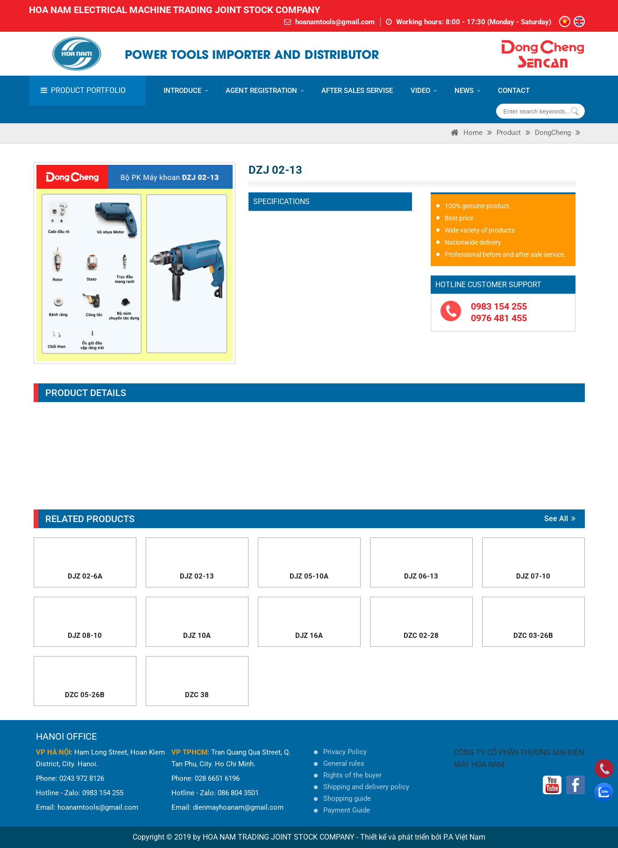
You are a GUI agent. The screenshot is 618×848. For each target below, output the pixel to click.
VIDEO (424, 90)
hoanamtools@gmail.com (335, 22)
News (467, 90)
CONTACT (514, 90)
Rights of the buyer (352, 775)
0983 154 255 (499, 306)
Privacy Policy (345, 752)
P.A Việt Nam (464, 837)
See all (559, 518)
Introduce (185, 90)
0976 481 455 (499, 318)
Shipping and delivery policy (366, 787)
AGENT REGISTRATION (265, 90)
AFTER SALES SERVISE (357, 90)
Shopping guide (347, 798)
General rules (343, 763)
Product (509, 132)
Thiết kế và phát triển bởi (400, 837)
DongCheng (553, 132)
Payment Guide (346, 810)
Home (473, 132)
